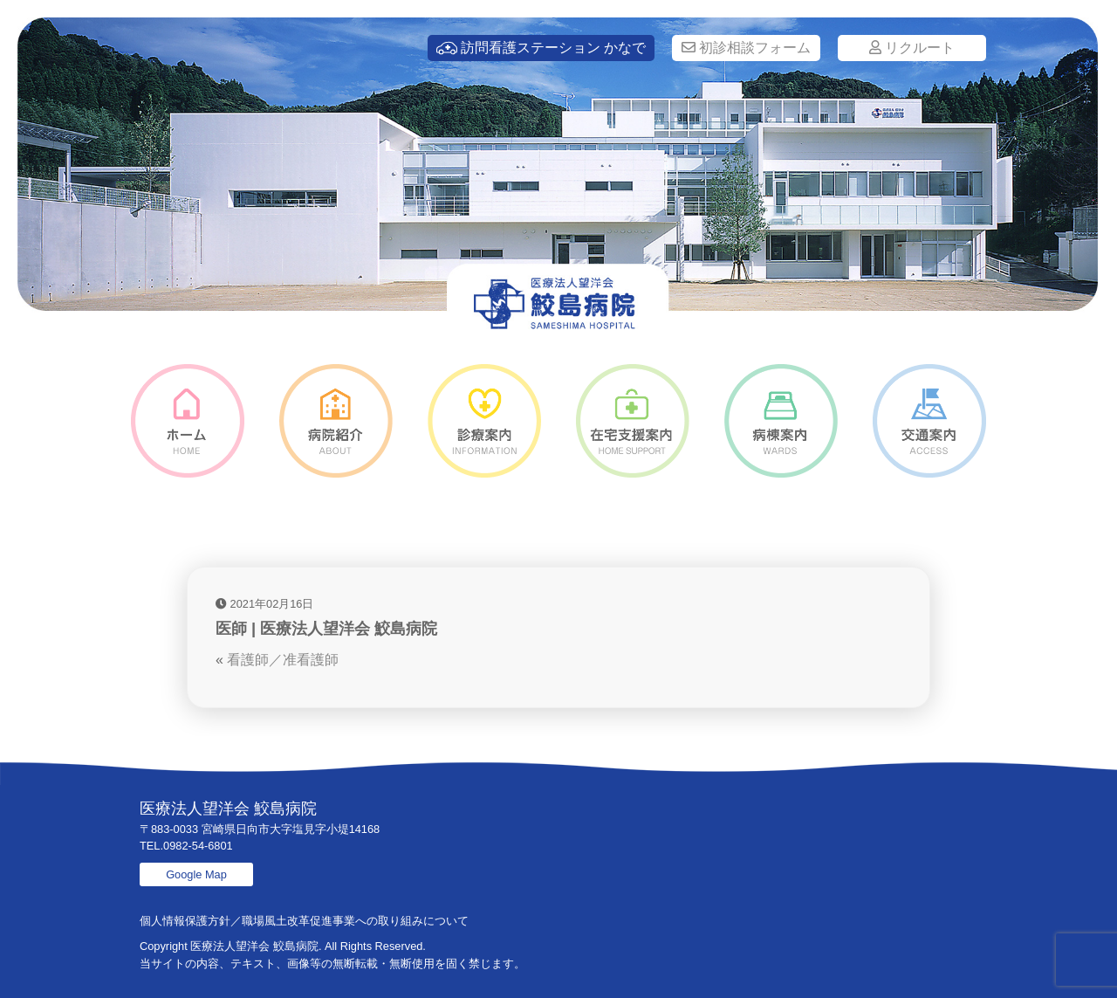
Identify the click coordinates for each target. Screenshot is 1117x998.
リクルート (912, 47)
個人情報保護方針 (185, 920)
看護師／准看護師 (283, 659)
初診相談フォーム (746, 47)
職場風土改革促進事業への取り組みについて (355, 920)
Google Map (196, 874)
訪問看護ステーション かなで (541, 48)
